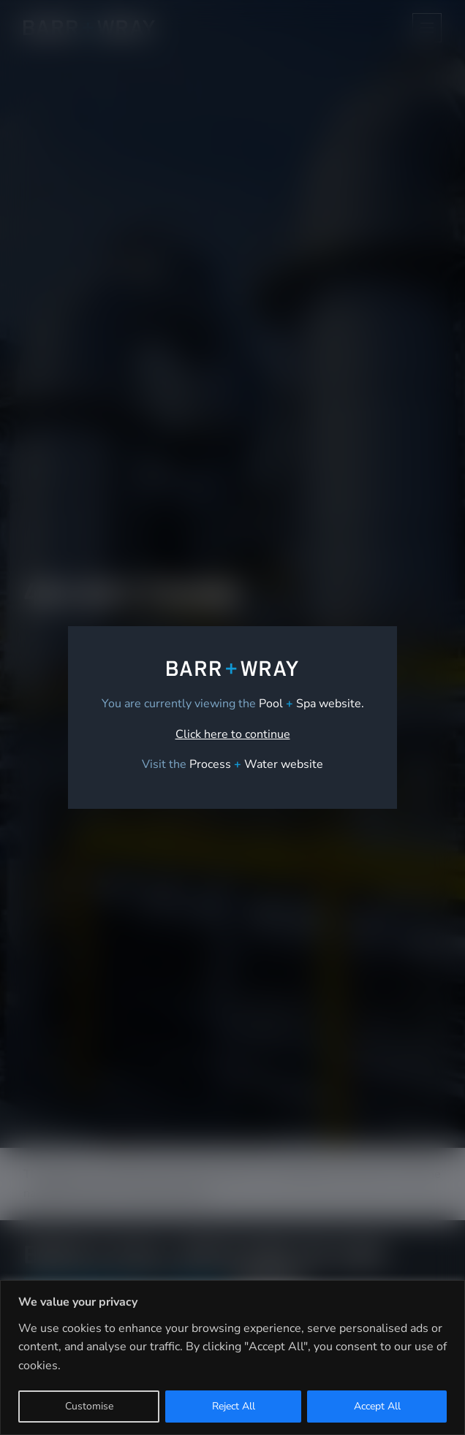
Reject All (233, 1406)
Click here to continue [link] (232, 734)
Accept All (377, 1406)
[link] (256, 764)
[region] (232, 1357)
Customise (89, 1406)
